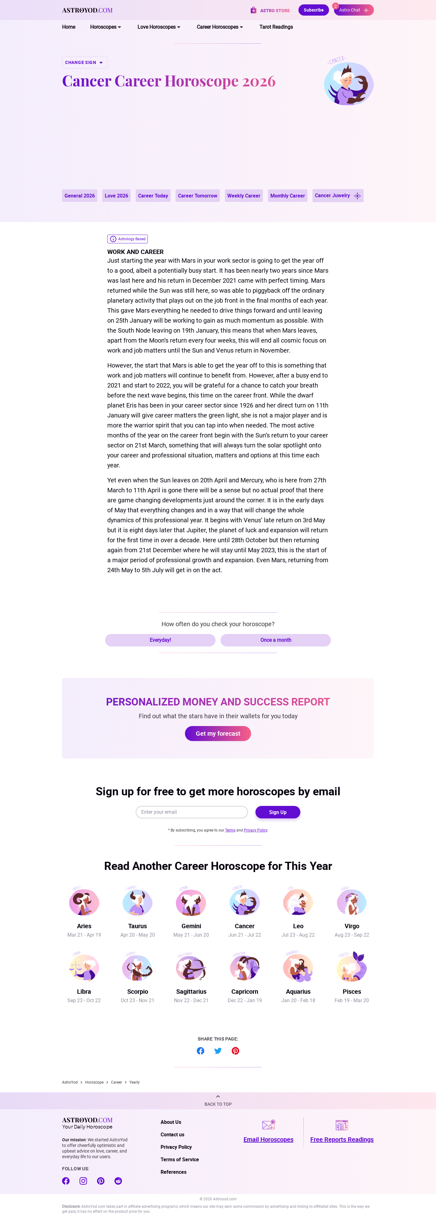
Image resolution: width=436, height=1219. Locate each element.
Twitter (218, 1051)
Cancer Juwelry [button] (338, 196)
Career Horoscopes (217, 27)
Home (68, 27)
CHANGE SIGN (84, 62)
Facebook (200, 1051)
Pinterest (235, 1051)
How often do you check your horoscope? (218, 624)
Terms (230, 830)
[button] (218, 1100)
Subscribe (314, 10)
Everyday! (160, 640)
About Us (171, 1122)
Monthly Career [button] (287, 195)
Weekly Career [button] (243, 195)
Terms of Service (180, 1159)
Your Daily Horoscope (87, 1123)
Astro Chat (351, 8)
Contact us (172, 1134)
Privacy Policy (255, 830)
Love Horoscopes (157, 27)
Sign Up (278, 812)
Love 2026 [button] (116, 195)
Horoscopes (103, 27)
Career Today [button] (153, 195)
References (174, 1171)
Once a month (275, 640)
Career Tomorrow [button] (197, 195)
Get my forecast (218, 733)
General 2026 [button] (80, 195)
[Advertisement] (218, 142)
